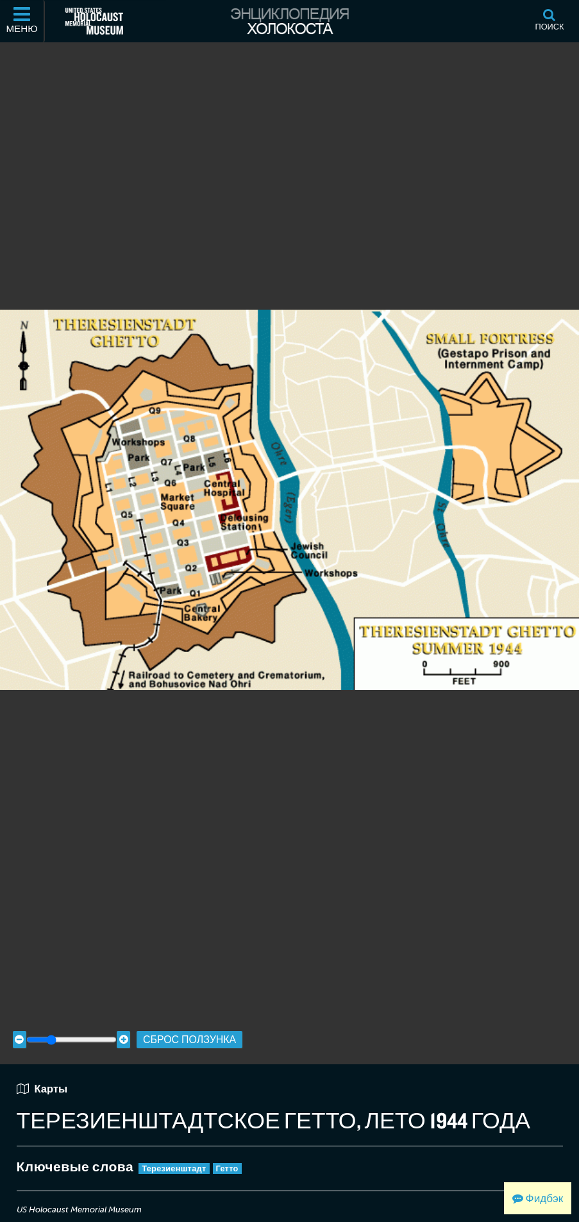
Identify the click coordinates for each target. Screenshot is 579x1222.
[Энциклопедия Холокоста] (289, 21)
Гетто (227, 1156)
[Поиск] (549, 21)
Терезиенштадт (174, 1156)
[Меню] (22, 21)
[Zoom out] (19, 1028)
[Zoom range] (71, 1028)
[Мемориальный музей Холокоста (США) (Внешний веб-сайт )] (94, 21)
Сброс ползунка (189, 1027)
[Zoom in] (123, 1028)
